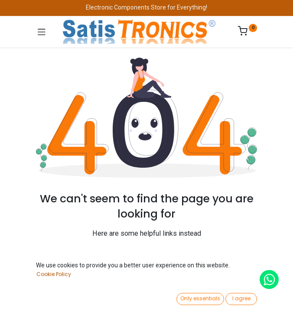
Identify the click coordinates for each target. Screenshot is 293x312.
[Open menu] (146, 299)
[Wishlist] (205, 297)
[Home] (29, 297)
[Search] (87, 297)
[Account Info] (264, 297)
